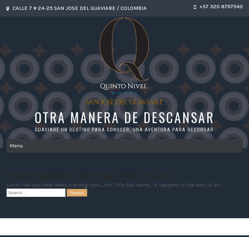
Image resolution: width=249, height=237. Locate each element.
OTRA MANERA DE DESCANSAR (124, 117)
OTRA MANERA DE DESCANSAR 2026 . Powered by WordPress (124, 227)
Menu (16, 146)
